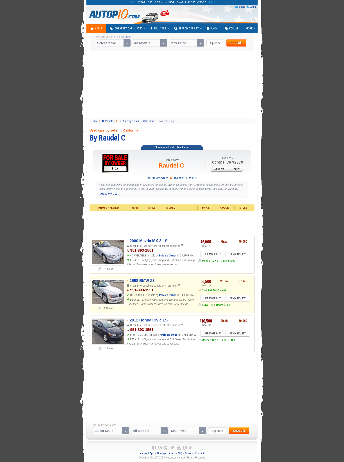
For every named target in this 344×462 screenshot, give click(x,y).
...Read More (108, 193)
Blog (212, 28)
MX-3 (215, 260)
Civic (215, 340)
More (249, 28)
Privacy (189, 453)
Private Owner (167, 255)
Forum (231, 28)
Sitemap (161, 453)
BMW (205, 305)
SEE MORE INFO (213, 254)
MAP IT (235, 169)
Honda (206, 340)
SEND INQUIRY (238, 254)
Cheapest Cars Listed (126, 28)
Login (252, 6)
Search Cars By (186, 28)
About (171, 453)
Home (96, 28)
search (236, 43)
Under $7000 (228, 260)
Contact (199, 453)
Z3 (212, 305)
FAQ (180, 453)
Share (242, 6)
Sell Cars (158, 28)
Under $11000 (228, 340)
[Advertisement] (172, 85)
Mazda (206, 260)
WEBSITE (219, 169)
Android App (147, 453)
